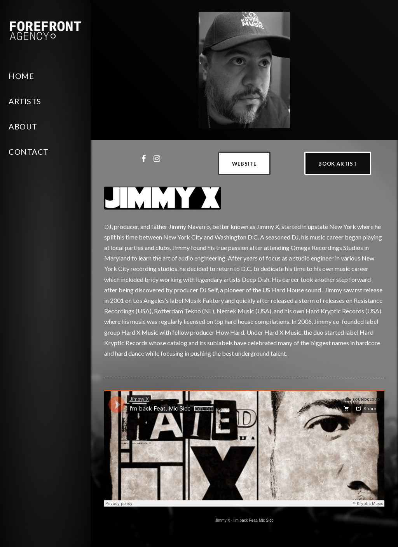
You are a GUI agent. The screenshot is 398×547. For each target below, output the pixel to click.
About (23, 126)
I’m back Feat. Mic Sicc (253, 520)
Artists (25, 101)
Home (21, 75)
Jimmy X (222, 520)
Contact (29, 151)
